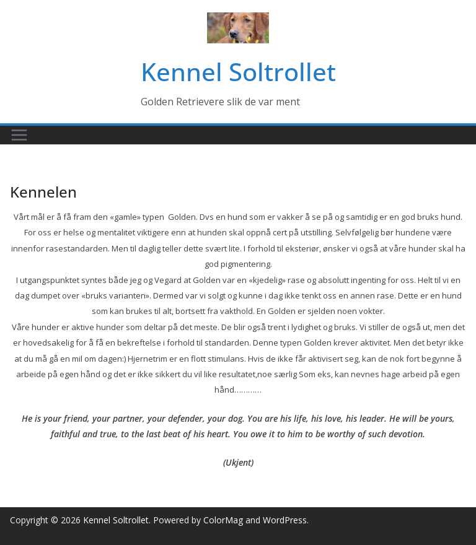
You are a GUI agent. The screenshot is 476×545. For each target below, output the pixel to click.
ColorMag (223, 520)
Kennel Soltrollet (238, 71)
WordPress (285, 520)
